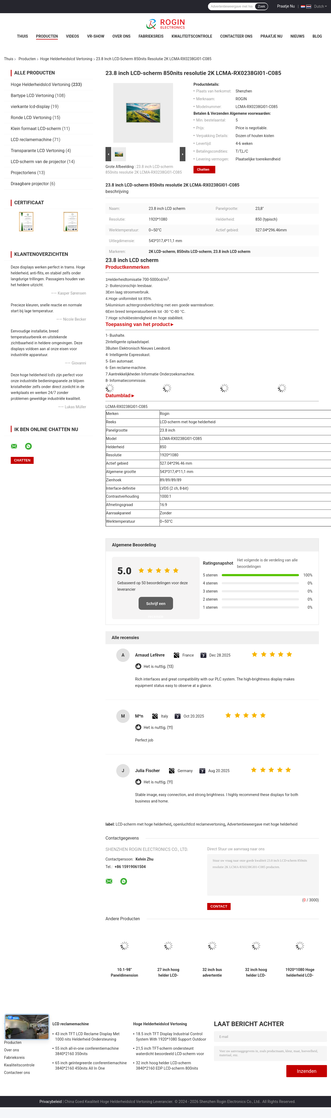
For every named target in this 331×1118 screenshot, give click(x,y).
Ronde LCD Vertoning (31, 117)
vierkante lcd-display (30, 106)
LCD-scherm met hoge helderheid (143, 824)
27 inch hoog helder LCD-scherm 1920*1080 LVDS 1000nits (168, 973)
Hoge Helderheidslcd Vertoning (66, 59)
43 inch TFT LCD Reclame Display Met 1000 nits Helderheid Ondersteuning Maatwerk (87, 1037)
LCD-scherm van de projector (38, 161)
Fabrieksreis (151, 36)
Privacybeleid (51, 1101)
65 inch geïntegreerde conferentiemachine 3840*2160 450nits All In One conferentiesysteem (91, 1066)
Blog (317, 36)
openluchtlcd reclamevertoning (199, 824)
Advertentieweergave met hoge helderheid (262, 824)
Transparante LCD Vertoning (38, 150)
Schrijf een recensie (156, 605)
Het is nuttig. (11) (158, 727)
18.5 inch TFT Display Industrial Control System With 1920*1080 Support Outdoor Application (171, 1037)
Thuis (22, 36)
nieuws (297, 36)
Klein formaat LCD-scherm (36, 128)
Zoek (261, 6)
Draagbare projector (30, 183)
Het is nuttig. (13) (159, 666)
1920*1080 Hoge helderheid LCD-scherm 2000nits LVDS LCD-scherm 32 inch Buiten (299, 973)
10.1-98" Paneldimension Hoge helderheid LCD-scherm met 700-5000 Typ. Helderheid (124, 973)
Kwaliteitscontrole (192, 36)
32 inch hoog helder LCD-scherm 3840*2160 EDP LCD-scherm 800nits (255, 973)
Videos (72, 36)
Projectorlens (23, 172)
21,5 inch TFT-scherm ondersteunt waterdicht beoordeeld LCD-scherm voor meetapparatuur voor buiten (170, 1052)
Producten (47, 36)
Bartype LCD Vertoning (32, 95)
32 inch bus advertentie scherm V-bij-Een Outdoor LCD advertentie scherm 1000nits (212, 973)
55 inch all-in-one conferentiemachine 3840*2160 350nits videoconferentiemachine (87, 1052)
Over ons (121, 36)
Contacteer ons (236, 36)
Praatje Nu (286, 6)
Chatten (203, 169)
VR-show (95, 36)
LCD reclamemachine (31, 139)
